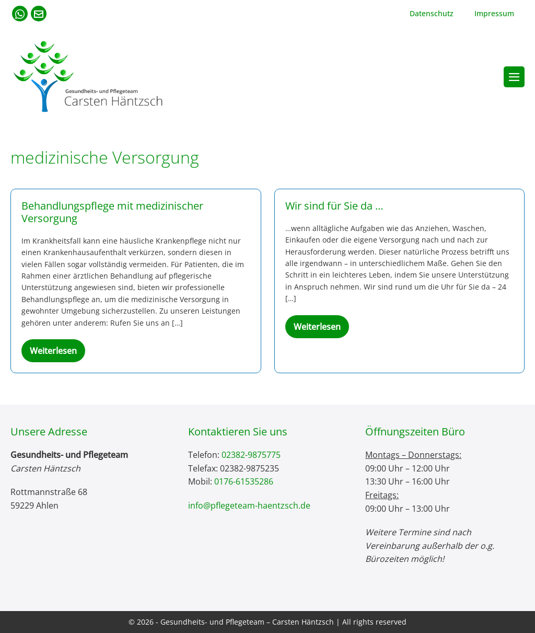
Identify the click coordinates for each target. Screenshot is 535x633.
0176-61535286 (243, 481)
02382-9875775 (251, 455)
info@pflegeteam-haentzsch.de (249, 505)
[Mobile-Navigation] (514, 76)
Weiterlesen (57, 353)
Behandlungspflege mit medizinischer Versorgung (112, 212)
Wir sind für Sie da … (334, 206)
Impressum (494, 13)
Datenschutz (431, 13)
